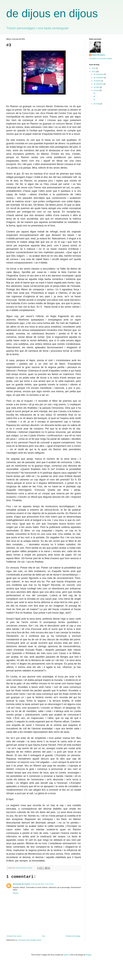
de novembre (99, 78)
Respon (16, 893)
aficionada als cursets (21, 884)
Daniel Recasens (98, 55)
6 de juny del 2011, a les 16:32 (42, 884)
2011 (94, 72)
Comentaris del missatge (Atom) (29, 940)
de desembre (99, 74)
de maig (97, 104)
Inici (43, 936)
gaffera (66, 955)
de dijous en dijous (52, 13)
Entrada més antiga (73, 936)
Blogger (88, 955)
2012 (94, 68)
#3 (94, 100)
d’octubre (97, 81)
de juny (97, 90)
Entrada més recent (14, 936)
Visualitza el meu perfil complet (100, 58)
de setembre (98, 84)
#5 (94, 93)
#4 (94, 96)
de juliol (97, 87)
